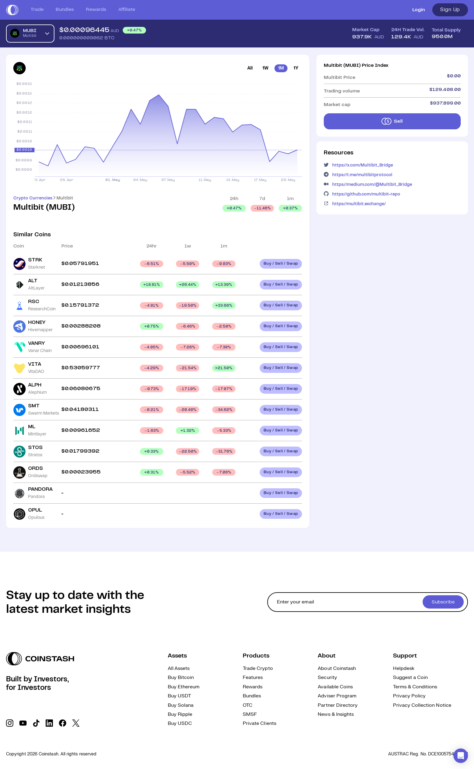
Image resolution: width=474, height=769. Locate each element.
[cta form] (367, 602)
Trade (37, 9)
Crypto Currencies (32, 198)
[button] (460, 755)
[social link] (9, 723)
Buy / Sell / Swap (281, 264)
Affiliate (126, 9)
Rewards (96, 9)
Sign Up (450, 9)
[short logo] (12, 10)
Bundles (65, 9)
